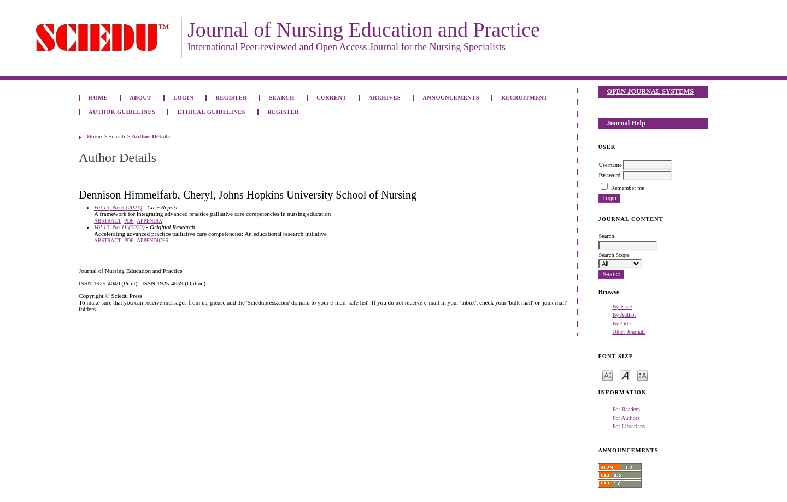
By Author (624, 315)
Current (331, 98)
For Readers (626, 409)
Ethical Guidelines (212, 112)
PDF (128, 221)
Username (609, 165)
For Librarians (628, 426)
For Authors (625, 418)
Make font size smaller (607, 375)
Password (609, 175)
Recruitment (524, 98)
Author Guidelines (122, 112)
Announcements (450, 98)
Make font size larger (642, 375)
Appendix (149, 221)
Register (231, 98)
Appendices (152, 240)
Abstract (107, 221)
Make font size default (625, 375)
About (140, 98)
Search (281, 98)
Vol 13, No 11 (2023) (119, 227)
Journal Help (626, 123)
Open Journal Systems (650, 91)
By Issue (622, 306)
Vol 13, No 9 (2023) (118, 207)
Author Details (151, 136)
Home (98, 98)
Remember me (627, 188)
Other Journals (628, 332)
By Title (621, 323)
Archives (384, 98)
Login (183, 98)
